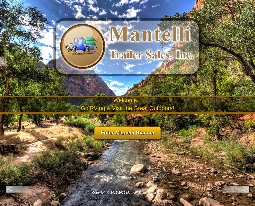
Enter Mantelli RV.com (127, 133)
